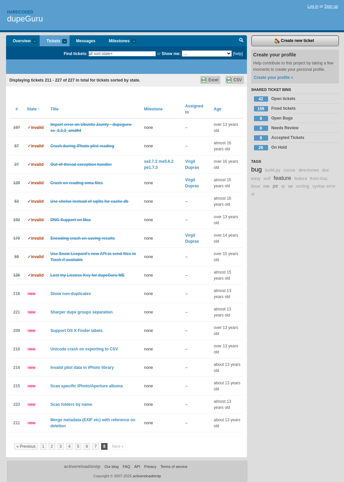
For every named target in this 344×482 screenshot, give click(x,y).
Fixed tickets (275, 108)
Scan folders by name (71, 404)
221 (16, 312)
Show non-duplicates (70, 293)
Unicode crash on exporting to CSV (84, 349)
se (290, 186)
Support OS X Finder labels (76, 330)
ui (253, 193)
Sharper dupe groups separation (81, 312)
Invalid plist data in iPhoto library (82, 367)
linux (255, 186)
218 (16, 293)
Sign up (331, 6)
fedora (300, 178)
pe (275, 186)
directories (308, 170)
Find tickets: (76, 53)
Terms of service (174, 467)
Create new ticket (294, 41)
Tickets (53, 41)
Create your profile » (273, 77)
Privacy (150, 467)
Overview (21, 41)
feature (282, 178)
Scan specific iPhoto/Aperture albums (86, 386)
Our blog (111, 467)
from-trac (319, 178)
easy (256, 178)
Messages (85, 41)
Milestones (119, 41)
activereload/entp (82, 466)
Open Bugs (273, 118)
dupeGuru (25, 18)
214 (16, 367)
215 (16, 386)
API (137, 467)
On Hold (270, 147)
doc (325, 170)
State (33, 109)
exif (267, 178)
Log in (312, 6)
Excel (213, 80)
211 (16, 423)
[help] (238, 53)
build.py (272, 170)
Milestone (153, 109)
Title (54, 109)
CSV (237, 80)
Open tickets (275, 99)
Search (241, 41)
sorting (302, 186)
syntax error (324, 186)
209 (16, 330)
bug (256, 169)
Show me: (171, 53)
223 (16, 404)
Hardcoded (20, 12)
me (266, 186)
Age (217, 109)
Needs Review (276, 128)
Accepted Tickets (279, 138)
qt (283, 186)
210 (16, 349)
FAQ (126, 467)
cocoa (289, 170)
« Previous (26, 446)
